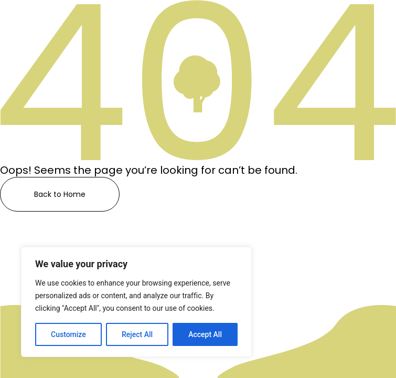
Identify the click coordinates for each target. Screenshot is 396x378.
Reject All (137, 334)
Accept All (205, 334)
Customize (68, 334)
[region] (136, 302)
